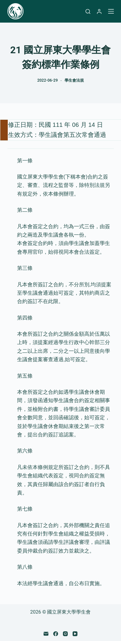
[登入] (99, 11)
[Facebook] (55, 633)
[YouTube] (75, 633)
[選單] (111, 11)
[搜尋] (88, 11)
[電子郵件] (46, 633)
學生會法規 (74, 80)
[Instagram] (65, 633)
